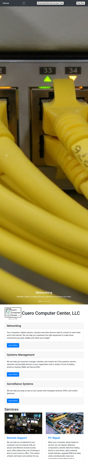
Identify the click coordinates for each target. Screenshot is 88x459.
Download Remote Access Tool (50, 3)
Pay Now (80, 3)
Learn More (13, 345)
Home (6, 3)
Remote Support (17, 437)
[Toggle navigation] (24, 3)
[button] (6, 155)
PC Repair (54, 437)
